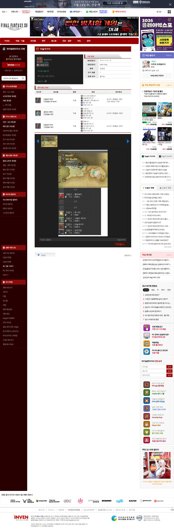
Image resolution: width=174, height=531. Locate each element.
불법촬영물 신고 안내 (105, 510)
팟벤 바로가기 (8, 287)
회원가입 (8, 71)
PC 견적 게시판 (8, 270)
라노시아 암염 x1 (88, 95)
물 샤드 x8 (86, 102)
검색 (23, 78)
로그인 (159, 12)
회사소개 (41, 510)
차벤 (4, 296)
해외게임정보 (7, 309)
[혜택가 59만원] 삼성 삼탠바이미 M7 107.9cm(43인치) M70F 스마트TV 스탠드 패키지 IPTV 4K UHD (157, 264)
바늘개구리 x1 (87, 98)
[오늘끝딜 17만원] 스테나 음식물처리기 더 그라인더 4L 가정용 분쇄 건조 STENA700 (157, 269)
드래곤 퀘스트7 (8, 340)
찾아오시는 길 (120, 510)
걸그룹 (5, 301)
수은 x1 (85, 108)
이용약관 (61, 510)
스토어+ (169, 85)
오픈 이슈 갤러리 (9, 253)
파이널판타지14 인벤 (16, 49)
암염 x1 (85, 121)
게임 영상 (6, 314)
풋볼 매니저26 (8, 344)
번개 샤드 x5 (87, 130)
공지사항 (132, 510)
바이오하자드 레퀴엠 (10, 335)
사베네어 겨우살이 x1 (90, 100)
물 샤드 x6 (86, 115)
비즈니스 (51, 510)
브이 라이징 (7, 322)
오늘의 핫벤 (7, 257)
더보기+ (169, 55)
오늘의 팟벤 (7, 262)
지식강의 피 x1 (87, 126)
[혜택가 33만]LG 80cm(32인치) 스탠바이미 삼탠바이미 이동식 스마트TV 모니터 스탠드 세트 (157, 273)
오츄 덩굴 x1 (87, 111)
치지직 (5, 292)
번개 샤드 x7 (87, 105)
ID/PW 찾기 (18, 71)
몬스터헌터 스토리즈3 (10, 331)
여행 (4, 305)
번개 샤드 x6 (87, 117)
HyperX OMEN (8, 318)
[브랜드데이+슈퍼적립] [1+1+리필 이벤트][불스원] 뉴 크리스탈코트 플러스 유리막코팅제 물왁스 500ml (157, 260)
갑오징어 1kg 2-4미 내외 (151, 277)
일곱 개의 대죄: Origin (10, 327)
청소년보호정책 (89, 510)
